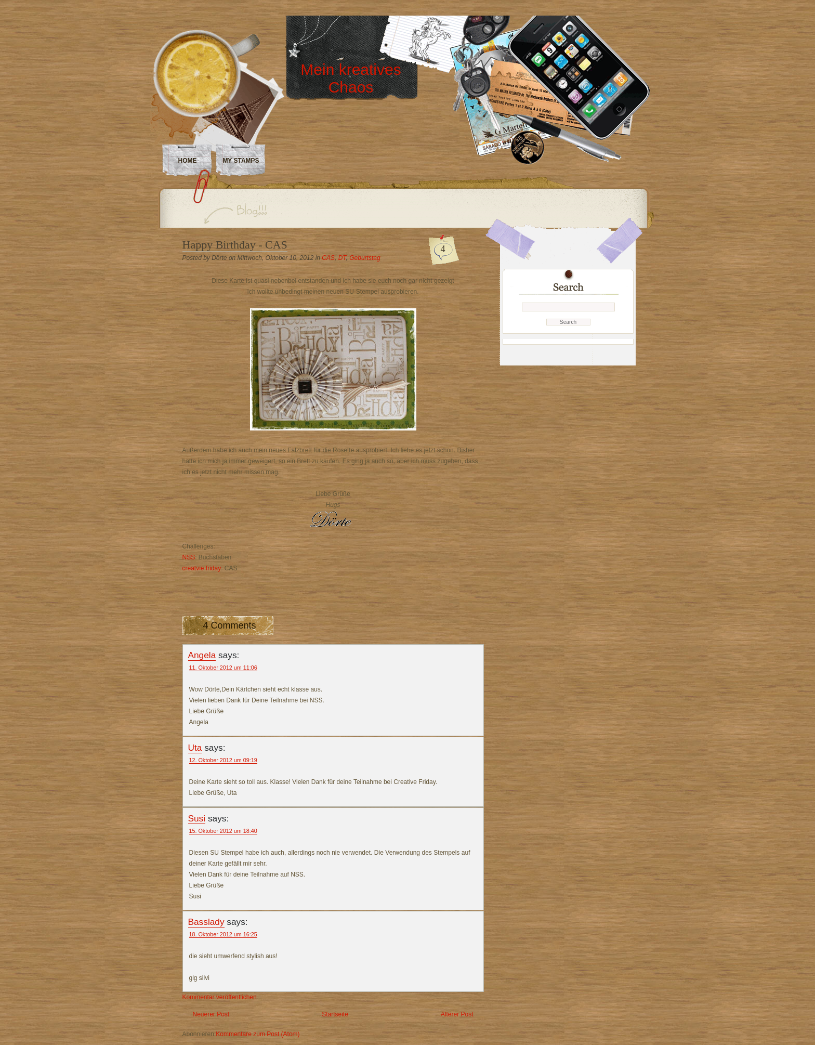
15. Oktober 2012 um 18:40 (223, 831)
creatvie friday (201, 568)
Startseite (335, 1014)
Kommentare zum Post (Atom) (257, 1034)
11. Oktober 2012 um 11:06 (223, 667)
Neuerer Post (211, 1014)
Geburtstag (364, 258)
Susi (197, 818)
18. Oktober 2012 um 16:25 (223, 934)
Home (187, 160)
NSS (188, 557)
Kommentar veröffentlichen (219, 997)
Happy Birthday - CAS (234, 244)
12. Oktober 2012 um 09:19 (223, 760)
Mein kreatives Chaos (350, 78)
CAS (328, 258)
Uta (195, 747)
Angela (202, 655)
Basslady (206, 922)
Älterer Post (457, 1014)
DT (342, 258)
